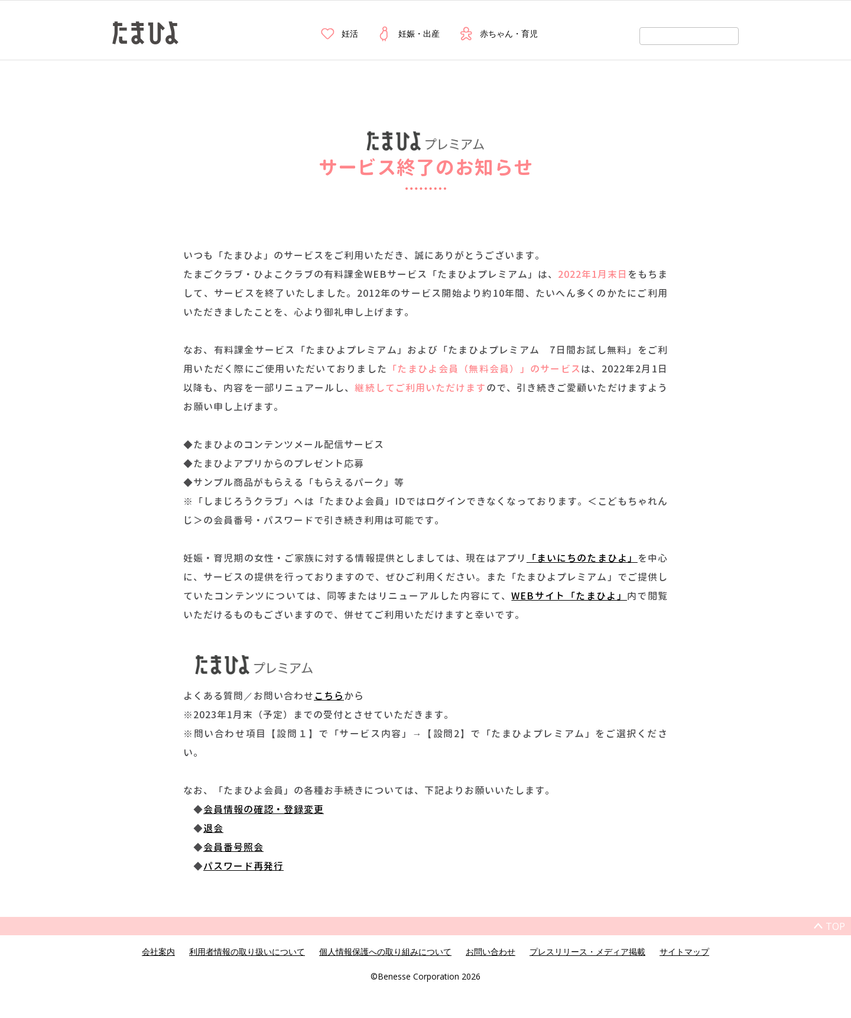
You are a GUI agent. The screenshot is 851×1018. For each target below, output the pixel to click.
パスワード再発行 (243, 866)
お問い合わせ (490, 951)
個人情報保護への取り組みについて (385, 951)
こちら (329, 695)
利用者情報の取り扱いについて (247, 951)
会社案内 (158, 951)
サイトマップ (684, 951)
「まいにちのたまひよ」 (582, 558)
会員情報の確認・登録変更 (263, 809)
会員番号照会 (233, 847)
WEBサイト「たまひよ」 (569, 595)
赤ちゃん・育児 (497, 33)
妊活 (338, 33)
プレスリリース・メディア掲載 (587, 951)
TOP (835, 926)
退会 (213, 828)
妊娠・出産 (408, 33)
